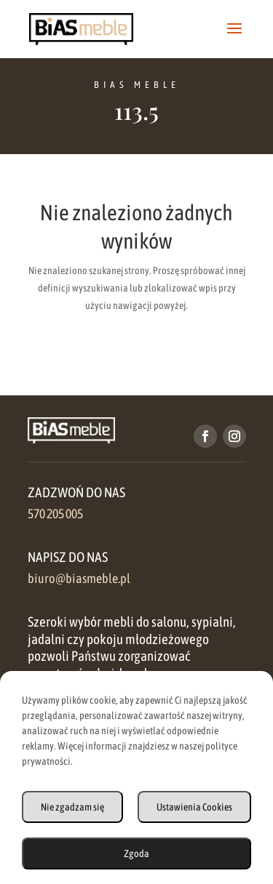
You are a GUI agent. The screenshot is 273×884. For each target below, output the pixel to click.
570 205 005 (55, 514)
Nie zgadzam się (72, 807)
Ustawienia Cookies (194, 807)
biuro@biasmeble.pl (79, 578)
